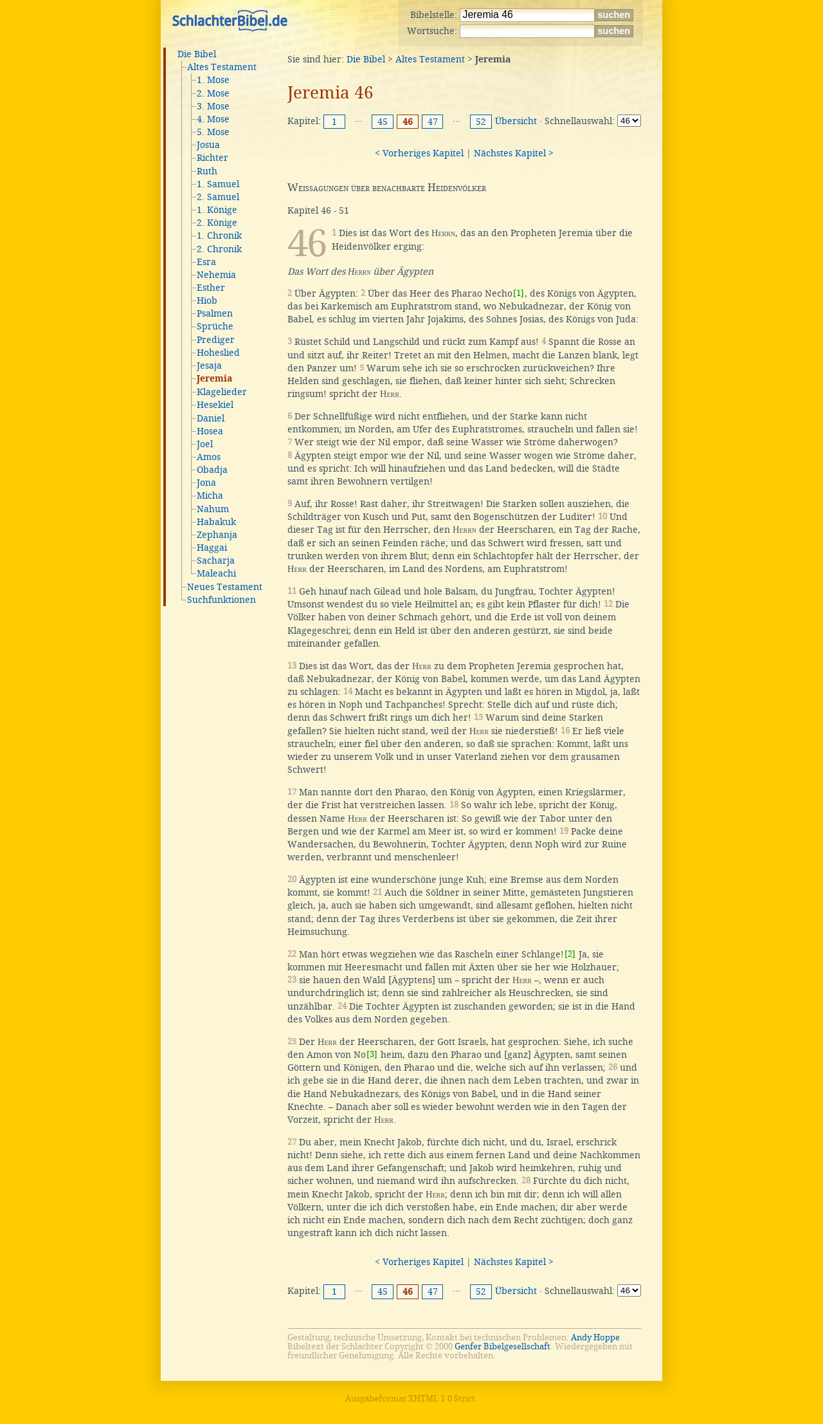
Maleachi (216, 573)
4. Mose (213, 119)
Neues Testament (224, 587)
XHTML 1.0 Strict (441, 1398)
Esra (206, 262)
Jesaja (209, 365)
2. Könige (217, 222)
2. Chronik (219, 249)
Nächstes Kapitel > (514, 153)
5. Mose (213, 132)
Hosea (210, 431)
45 (382, 121)
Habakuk (216, 522)
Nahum (213, 509)
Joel (205, 444)
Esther (211, 287)
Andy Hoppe (595, 1337)
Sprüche (215, 326)
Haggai (212, 547)
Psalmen (215, 313)
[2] (570, 954)
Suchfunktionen (221, 600)
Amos (209, 457)
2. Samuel (218, 197)
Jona (206, 482)
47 (433, 121)
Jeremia (214, 379)
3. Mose (213, 106)
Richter (212, 158)
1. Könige (217, 210)
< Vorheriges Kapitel (419, 153)
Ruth (207, 171)
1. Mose (213, 80)
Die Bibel (196, 54)
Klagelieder (222, 392)
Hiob (207, 300)
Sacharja (216, 560)
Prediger (216, 340)
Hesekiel (215, 405)
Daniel (210, 418)
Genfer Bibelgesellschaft (502, 1346)
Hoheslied (218, 352)
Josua (208, 145)
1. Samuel (218, 184)
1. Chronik (219, 235)
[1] (518, 293)
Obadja (212, 470)
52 (481, 121)
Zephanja (217, 535)
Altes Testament (222, 67)
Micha (210, 495)
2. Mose (213, 93)
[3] (371, 1054)
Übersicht (516, 121)
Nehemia (216, 275)
